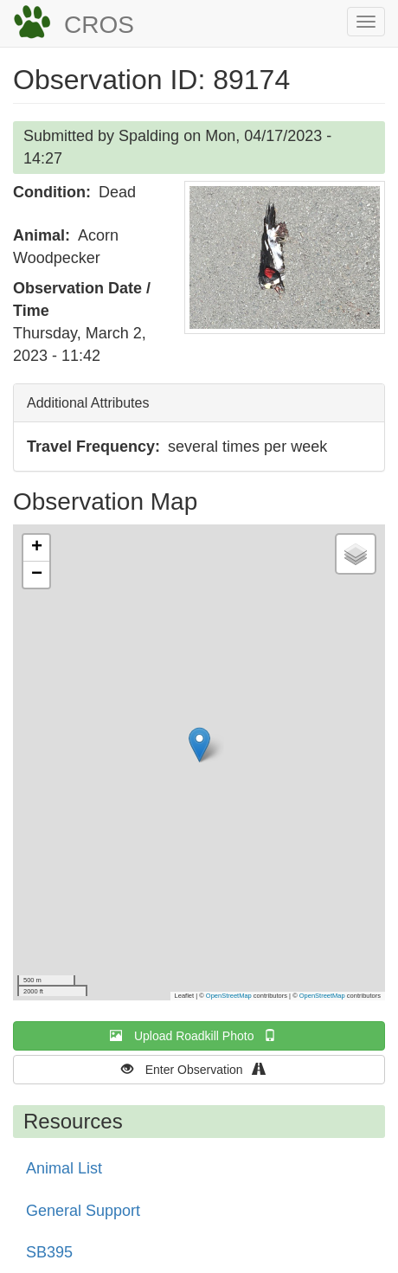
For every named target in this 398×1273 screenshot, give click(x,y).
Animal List (64, 1168)
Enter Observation (199, 1069)
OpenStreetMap (229, 996)
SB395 (49, 1252)
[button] (284, 257)
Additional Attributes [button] (88, 402)
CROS (99, 24)
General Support (83, 1210)
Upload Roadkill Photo (199, 1035)
